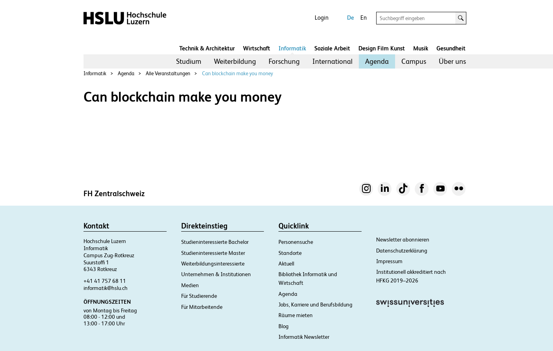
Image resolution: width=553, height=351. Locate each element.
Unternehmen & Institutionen (216, 274)
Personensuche (295, 242)
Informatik (292, 48)
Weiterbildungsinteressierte (213, 263)
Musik (420, 48)
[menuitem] (189, 61)
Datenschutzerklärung (401, 250)
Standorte (290, 253)
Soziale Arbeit (332, 48)
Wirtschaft (256, 48)
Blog (283, 326)
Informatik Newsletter (303, 337)
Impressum (389, 261)
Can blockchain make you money (237, 73)
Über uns (452, 61)
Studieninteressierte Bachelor (215, 242)
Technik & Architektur (207, 48)
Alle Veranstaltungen (168, 73)
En (363, 17)
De (350, 17)
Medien (190, 285)
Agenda (377, 61)
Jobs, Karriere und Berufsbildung (315, 304)
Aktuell (286, 263)
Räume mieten (295, 315)
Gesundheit (451, 48)
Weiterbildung (235, 61)
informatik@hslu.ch (106, 288)
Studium (188, 61)
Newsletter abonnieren (402, 239)
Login (321, 17)
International (332, 61)
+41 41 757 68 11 (105, 281)
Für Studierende (199, 296)
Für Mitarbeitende (202, 307)
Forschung (284, 61)
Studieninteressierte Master (213, 253)
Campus (413, 61)
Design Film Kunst (381, 48)
